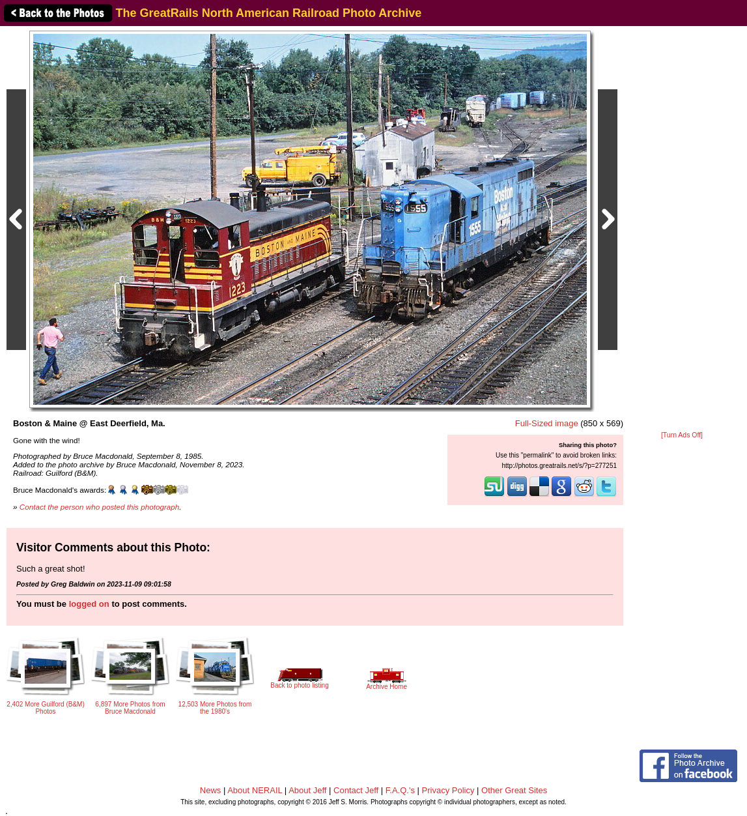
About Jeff (307, 790)
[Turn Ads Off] (682, 435)
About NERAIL (254, 790)
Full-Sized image (546, 423)
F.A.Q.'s (400, 790)
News (210, 790)
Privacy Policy (448, 790)
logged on (89, 604)
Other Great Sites (514, 790)
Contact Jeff (355, 790)
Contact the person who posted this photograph (100, 507)
